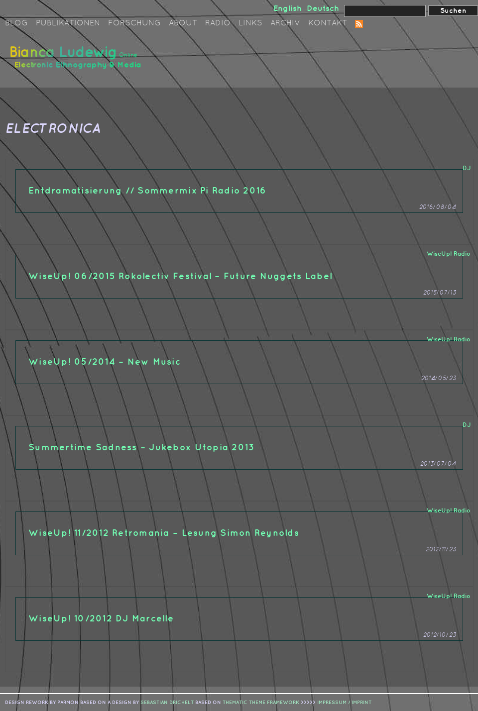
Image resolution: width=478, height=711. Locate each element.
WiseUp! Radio (449, 254)
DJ (467, 168)
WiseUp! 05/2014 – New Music (104, 362)
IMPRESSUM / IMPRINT (344, 702)
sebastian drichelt (167, 702)
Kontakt (327, 23)
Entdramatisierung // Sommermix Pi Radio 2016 (147, 191)
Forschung (134, 23)
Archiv (285, 23)
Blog (16, 23)
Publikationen (68, 23)
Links (250, 23)
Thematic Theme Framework (261, 702)
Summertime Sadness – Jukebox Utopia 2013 (141, 447)
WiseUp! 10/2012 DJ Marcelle (101, 618)
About (183, 23)
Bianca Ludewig (77, 61)
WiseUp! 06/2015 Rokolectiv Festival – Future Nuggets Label (180, 276)
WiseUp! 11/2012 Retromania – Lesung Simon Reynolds (163, 533)
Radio (218, 23)
